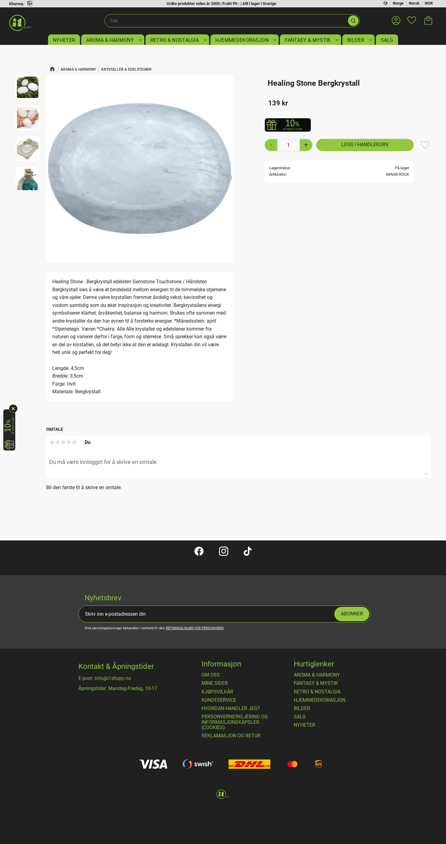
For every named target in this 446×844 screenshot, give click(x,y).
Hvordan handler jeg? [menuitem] (230, 708)
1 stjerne (52, 442)
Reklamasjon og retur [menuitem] (231, 736)
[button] (411, 16)
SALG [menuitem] (387, 40)
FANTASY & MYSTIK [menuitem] (308, 40)
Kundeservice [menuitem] (218, 700)
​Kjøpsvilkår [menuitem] (217, 692)
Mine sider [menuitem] (214, 683)
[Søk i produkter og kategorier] (226, 21)
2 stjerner (57, 442)
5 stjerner (74, 442)
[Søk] (353, 20)
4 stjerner (68, 442)
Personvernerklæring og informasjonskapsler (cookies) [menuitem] (234, 722)
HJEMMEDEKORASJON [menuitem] (242, 40)
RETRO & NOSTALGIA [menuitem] (174, 40)
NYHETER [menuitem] (64, 40)
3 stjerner (63, 442)
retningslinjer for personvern (195, 628)
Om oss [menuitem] (210, 675)
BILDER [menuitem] (355, 40)
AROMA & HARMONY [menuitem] (110, 40)
